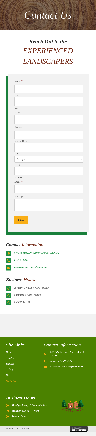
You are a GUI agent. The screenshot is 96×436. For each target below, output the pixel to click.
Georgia (18, 164)
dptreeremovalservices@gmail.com (31, 267)
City (16, 153)
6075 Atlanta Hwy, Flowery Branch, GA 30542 (36, 252)
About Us (10, 358)
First (17, 95)
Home (9, 352)
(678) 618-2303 (21, 260)
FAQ (8, 375)
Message (18, 196)
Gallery (9, 369)
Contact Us (11, 381)
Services (10, 363)
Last (16, 108)
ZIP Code (19, 177)
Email (18, 181)
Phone (18, 112)
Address (18, 127)
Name (18, 81)
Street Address (21, 141)
